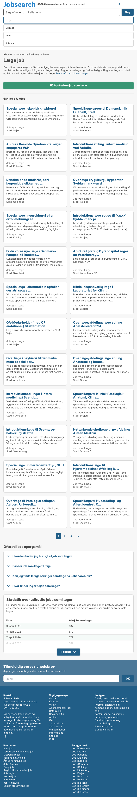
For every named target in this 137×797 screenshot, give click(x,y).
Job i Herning (79, 782)
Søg (127, 12)
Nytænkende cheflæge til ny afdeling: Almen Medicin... (101, 431)
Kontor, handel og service (109, 713)
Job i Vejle (78, 773)
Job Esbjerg (10, 779)
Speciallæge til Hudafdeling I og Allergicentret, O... (97, 502)
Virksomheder (57, 729)
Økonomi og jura (104, 726)
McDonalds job (12, 754)
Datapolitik (55, 710)
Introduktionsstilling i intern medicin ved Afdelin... (100, 146)
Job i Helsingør (80, 788)
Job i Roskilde (80, 776)
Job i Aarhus (10, 764)
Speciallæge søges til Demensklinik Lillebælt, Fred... (100, 110)
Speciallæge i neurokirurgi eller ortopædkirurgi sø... (30, 217)
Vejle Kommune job (14, 757)
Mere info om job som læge (72, 73)
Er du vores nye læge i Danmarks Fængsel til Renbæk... (31, 253)
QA (51, 720)
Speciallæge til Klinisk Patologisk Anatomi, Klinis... (98, 395)
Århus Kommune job (14, 760)
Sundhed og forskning (27, 54)
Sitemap (54, 735)
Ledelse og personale (107, 717)
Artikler (53, 717)
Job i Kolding (79, 767)
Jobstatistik (56, 726)
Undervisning (102, 723)
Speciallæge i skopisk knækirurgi (31, 108)
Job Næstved (11, 782)
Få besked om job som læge (68, 85)
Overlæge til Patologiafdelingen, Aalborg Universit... (30, 502)
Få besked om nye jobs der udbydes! (119, 4)
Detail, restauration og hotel (111, 698)
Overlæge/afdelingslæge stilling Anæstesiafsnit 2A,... (97, 324)
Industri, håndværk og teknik (111, 701)
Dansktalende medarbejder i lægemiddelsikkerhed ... (27, 181)
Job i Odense (79, 754)
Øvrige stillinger (104, 729)
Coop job (8, 767)
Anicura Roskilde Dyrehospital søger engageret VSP (34, 146)
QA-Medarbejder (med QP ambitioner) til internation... (27, 324)
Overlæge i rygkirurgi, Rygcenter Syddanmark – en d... (98, 181)
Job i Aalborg (80, 757)
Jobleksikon (56, 723)
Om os (53, 698)
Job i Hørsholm (80, 785)
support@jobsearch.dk (16, 704)
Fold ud (66, 651)
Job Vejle (8, 773)
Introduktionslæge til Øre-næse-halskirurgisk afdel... (30, 431)
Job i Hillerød (79, 779)
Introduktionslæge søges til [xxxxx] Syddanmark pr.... (99, 217)
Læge (46, 54)
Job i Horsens (80, 791)
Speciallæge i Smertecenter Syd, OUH (35, 465)
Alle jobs (7, 54)
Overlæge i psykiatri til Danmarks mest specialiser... (31, 360)
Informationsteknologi (107, 704)
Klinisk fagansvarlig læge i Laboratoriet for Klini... (93, 288)
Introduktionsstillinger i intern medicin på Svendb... (29, 395)
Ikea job (8, 748)
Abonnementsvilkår (60, 707)
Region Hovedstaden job (17, 770)
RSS (51, 738)
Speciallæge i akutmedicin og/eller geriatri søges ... (32, 288)
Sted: (9, 130)
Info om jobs (56, 732)
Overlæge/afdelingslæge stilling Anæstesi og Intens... (97, 360)
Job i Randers (80, 764)
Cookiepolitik (56, 713)
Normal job (9, 776)
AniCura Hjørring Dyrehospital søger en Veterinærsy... (100, 253)
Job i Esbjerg (79, 760)
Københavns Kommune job (18, 751)
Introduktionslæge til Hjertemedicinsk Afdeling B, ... (96, 467)
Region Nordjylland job (16, 785)
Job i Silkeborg (80, 770)
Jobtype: (11, 127)
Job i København (81, 748)
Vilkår (52, 704)
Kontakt (53, 701)
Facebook (5, 736)
